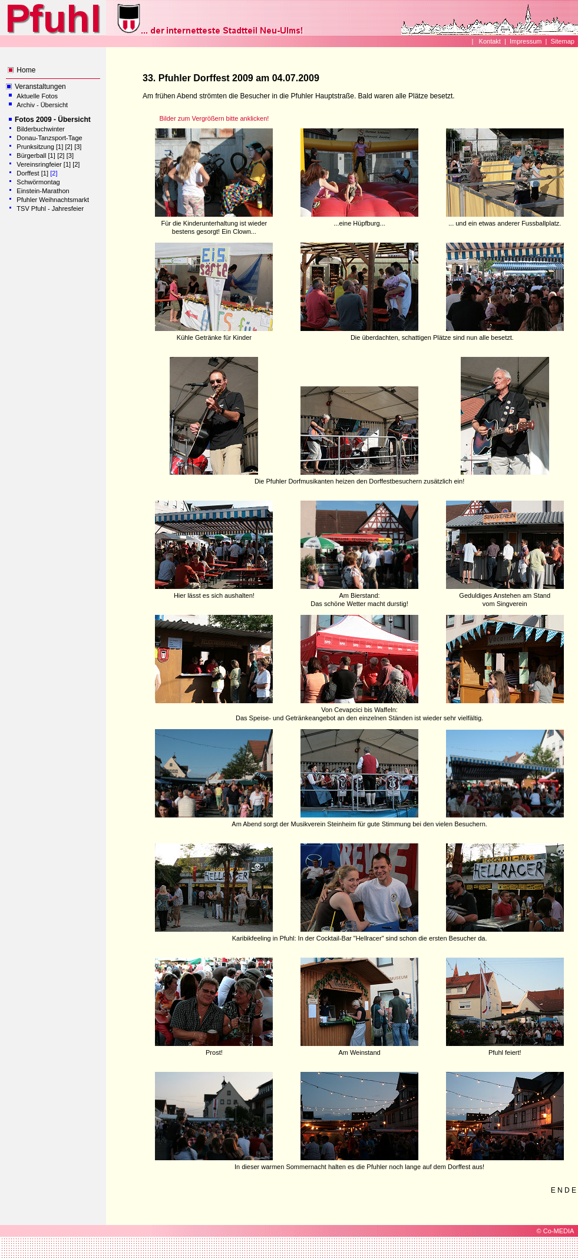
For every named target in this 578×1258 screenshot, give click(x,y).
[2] (68, 146)
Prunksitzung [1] (39, 146)
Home (25, 70)
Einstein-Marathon (42, 190)
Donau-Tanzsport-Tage (49, 137)
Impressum (525, 41)
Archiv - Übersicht (42, 104)
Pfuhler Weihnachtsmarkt (52, 199)
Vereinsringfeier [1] (44, 164)
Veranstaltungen (40, 86)
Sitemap (562, 41)
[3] (77, 146)
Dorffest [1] (32, 173)
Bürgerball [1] (35, 155)
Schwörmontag (38, 182)
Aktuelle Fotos (37, 96)
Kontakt (489, 41)
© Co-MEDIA (555, 1230)
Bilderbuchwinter (40, 129)
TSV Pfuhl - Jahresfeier (50, 208)
